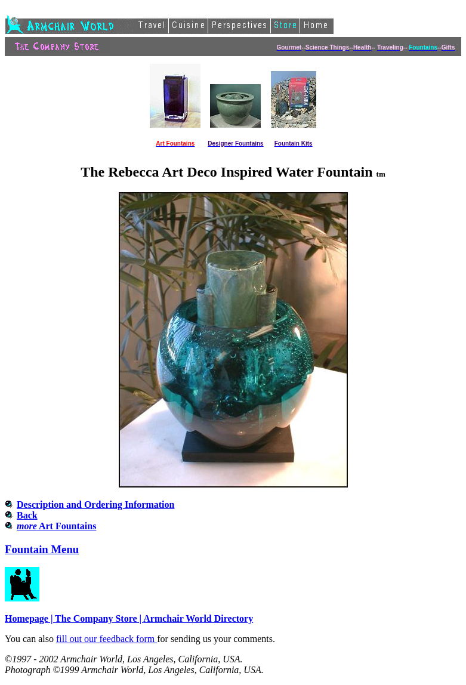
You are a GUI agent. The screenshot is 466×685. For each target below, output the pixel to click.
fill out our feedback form (106, 639)
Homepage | (30, 618)
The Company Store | (99, 618)
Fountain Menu (42, 549)
